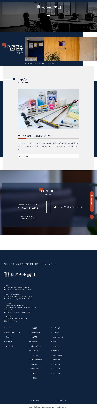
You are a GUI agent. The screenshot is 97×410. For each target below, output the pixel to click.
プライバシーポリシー (59, 400)
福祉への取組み (58, 355)
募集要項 (34, 378)
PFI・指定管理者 (36, 360)
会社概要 (9, 342)
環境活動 (56, 351)
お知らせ (56, 332)
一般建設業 (35, 351)
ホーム (8, 328)
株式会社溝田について (13, 332)
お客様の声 (56, 364)
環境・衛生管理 (36, 346)
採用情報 (34, 364)
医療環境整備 (35, 332)
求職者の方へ (35, 369)
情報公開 (56, 342)
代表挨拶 (9, 337)
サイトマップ (37, 400)
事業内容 (41, 63)
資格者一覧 (9, 346)
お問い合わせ (57, 328)
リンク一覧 (56, 369)
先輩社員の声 (35, 373)
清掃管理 (34, 337)
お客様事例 (56, 360)
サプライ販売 (50, 63)
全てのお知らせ (58, 337)
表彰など (56, 346)
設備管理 (34, 342)
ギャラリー (56, 373)
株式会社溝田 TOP (30, 63)
